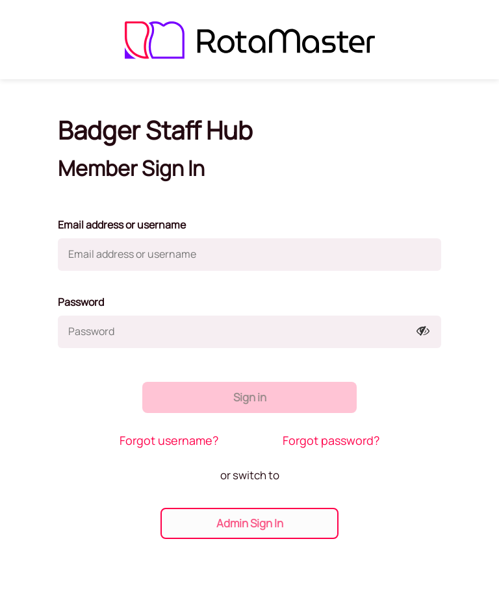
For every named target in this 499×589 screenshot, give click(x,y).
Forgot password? (331, 440)
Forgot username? (169, 440)
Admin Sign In (249, 523)
